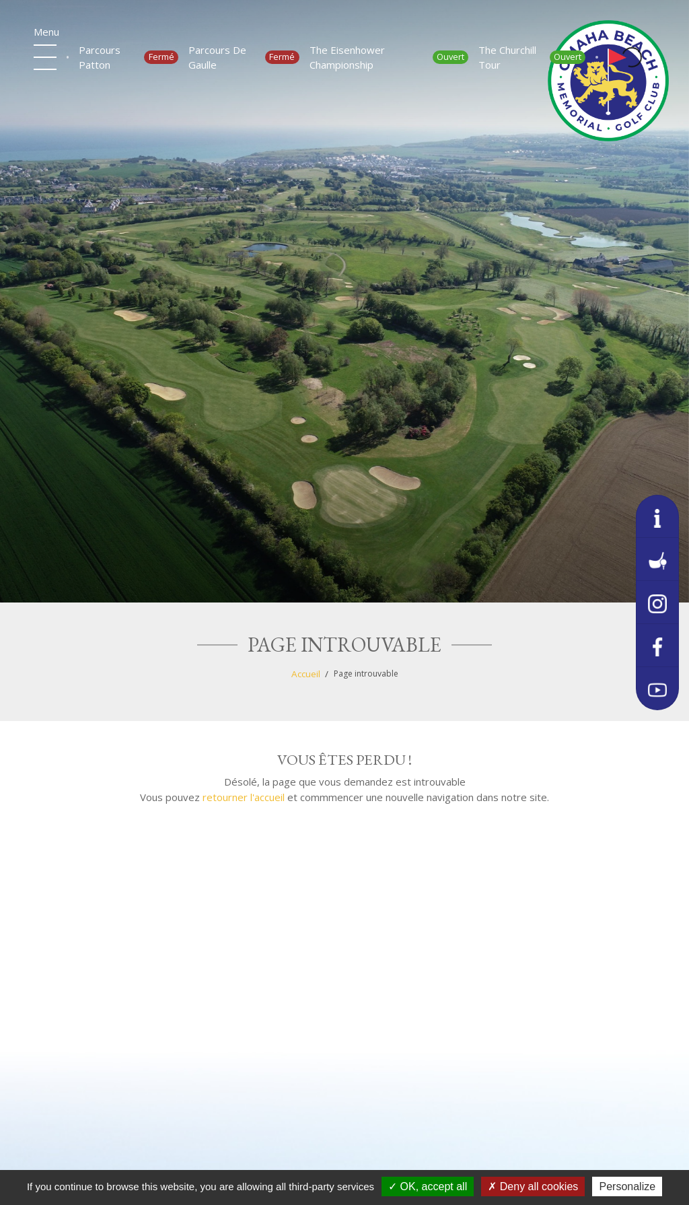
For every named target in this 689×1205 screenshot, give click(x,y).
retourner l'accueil (244, 797)
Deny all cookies (533, 1186)
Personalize (627, 1186)
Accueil (305, 674)
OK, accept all (427, 1186)
